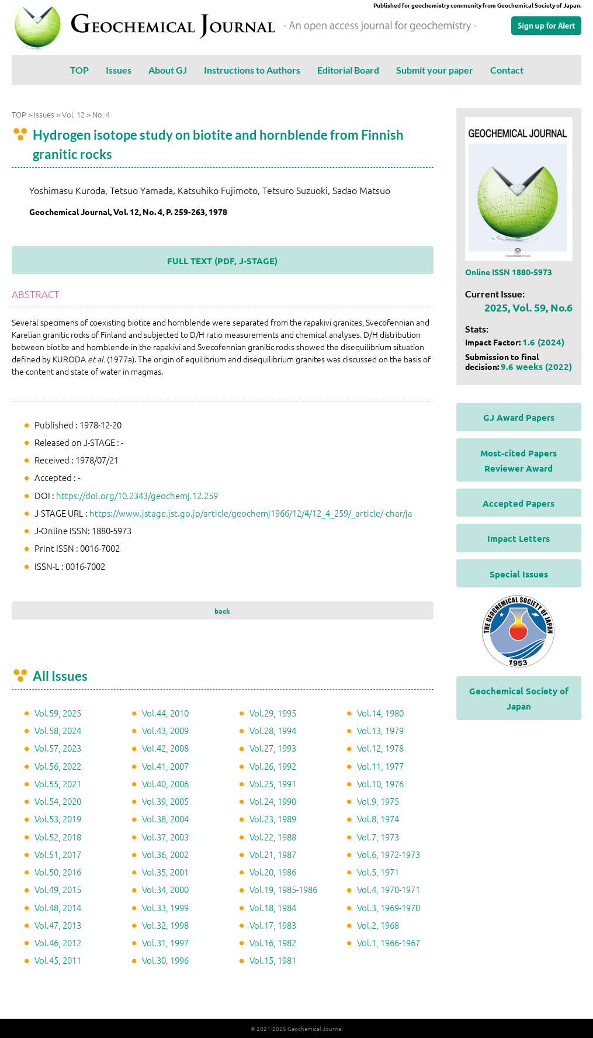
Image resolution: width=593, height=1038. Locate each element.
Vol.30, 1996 (165, 960)
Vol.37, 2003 (165, 837)
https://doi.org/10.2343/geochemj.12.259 (137, 495)
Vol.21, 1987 (272, 854)
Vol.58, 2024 (57, 730)
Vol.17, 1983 (272, 925)
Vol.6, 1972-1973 (388, 854)
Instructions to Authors (252, 69)
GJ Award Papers (518, 417)
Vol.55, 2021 (57, 783)
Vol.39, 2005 (165, 801)
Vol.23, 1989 (272, 818)
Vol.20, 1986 (272, 872)
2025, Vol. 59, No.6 (528, 307)
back (222, 610)
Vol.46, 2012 (57, 942)
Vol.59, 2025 (57, 713)
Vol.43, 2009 (165, 730)
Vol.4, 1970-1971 (388, 889)
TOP (79, 69)
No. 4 (101, 114)
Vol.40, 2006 (165, 783)
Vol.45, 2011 (57, 960)
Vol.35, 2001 (165, 872)
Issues (118, 69)
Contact (506, 69)
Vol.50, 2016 (57, 872)
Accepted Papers (518, 503)
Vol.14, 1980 (380, 713)
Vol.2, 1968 (378, 925)
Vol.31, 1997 (165, 942)
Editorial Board (348, 69)
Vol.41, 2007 (165, 766)
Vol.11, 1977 (380, 766)
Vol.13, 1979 (380, 730)
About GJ (167, 69)
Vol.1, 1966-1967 (388, 942)
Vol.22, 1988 (272, 837)
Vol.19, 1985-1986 (283, 889)
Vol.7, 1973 (378, 837)
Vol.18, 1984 (272, 907)
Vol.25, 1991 (272, 783)
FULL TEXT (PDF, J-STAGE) (222, 261)
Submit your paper (434, 69)
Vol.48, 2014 (57, 907)
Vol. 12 (73, 114)
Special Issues (519, 574)
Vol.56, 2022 (57, 766)
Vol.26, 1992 (272, 766)
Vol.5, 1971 (378, 872)
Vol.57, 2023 (57, 748)
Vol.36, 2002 (165, 854)
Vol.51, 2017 (57, 854)
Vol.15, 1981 (272, 960)
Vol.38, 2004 (165, 818)
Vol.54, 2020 (57, 801)
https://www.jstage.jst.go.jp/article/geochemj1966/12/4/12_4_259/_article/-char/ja (250, 513)
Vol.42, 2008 (165, 748)
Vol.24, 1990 (272, 801)
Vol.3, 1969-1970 (388, 907)
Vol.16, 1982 (272, 942)
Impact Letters (518, 538)
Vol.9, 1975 (378, 801)
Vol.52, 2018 (57, 837)
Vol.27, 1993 (272, 748)
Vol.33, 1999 (165, 907)
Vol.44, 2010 (165, 713)
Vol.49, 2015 (57, 889)
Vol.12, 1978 (380, 748)
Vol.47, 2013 (57, 925)
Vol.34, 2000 (165, 889)
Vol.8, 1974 (378, 818)
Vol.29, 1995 (272, 713)
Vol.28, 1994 (272, 730)
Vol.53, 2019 (57, 818)
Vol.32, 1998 (165, 925)
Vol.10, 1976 (380, 783)
